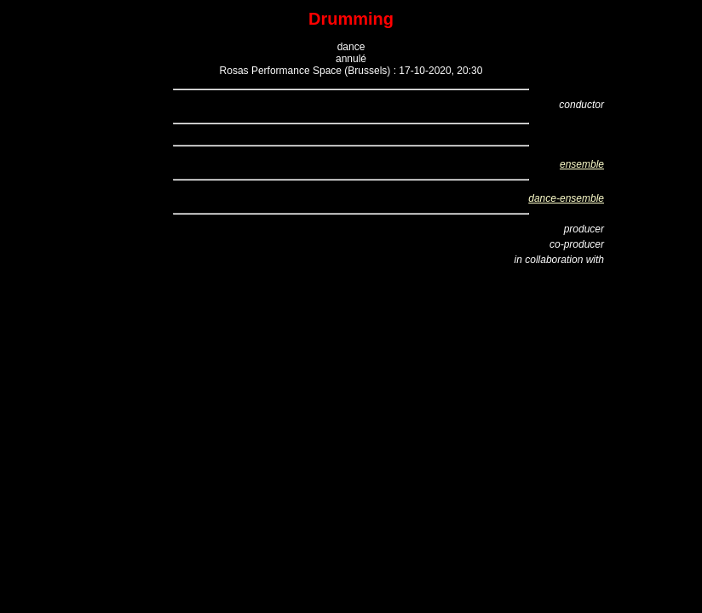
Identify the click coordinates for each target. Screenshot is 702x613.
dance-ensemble (566, 198)
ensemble (582, 164)
